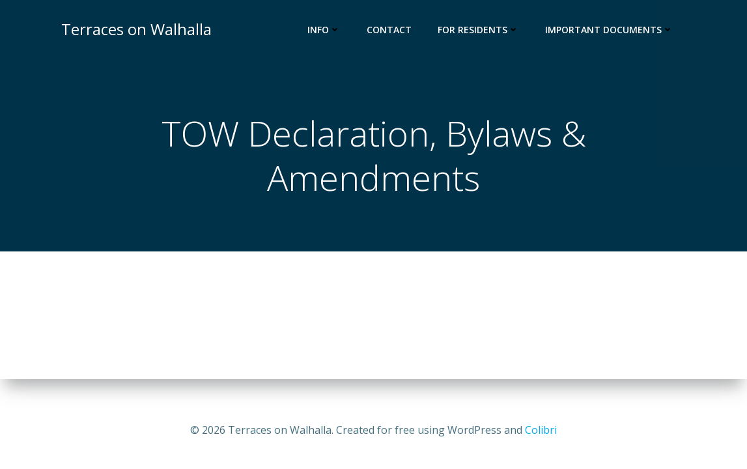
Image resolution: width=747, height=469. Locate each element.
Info (324, 29)
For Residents (478, 29)
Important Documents (609, 29)
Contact (389, 29)
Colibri (541, 430)
